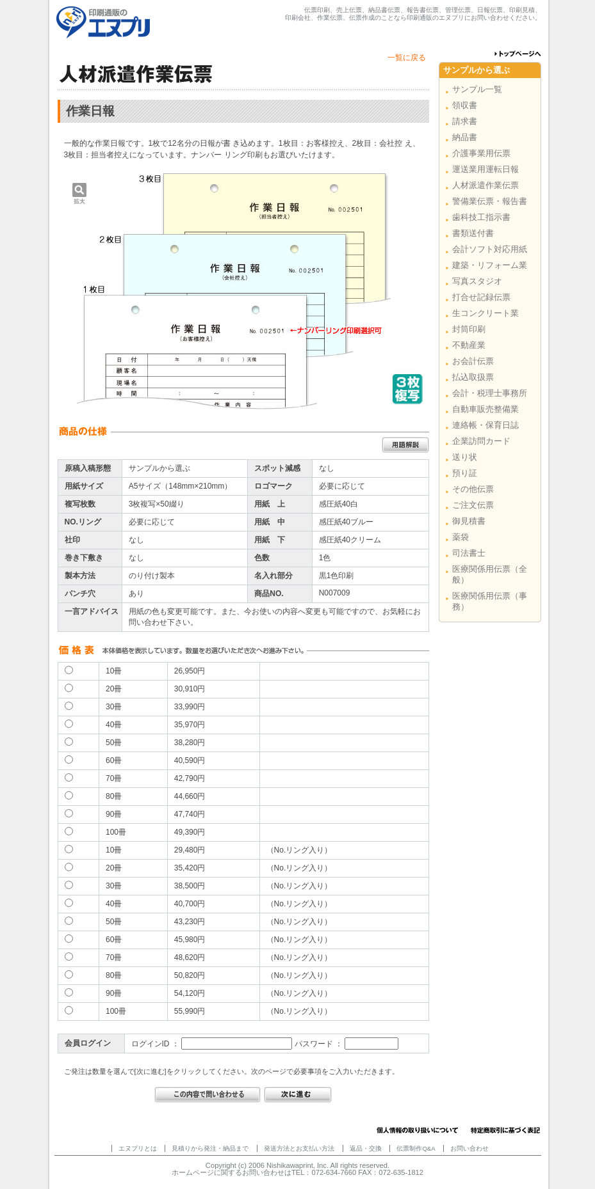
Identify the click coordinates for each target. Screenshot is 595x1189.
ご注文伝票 (473, 505)
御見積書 (468, 521)
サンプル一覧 (477, 89)
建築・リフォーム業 (489, 265)
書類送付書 (473, 233)
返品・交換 (366, 1148)
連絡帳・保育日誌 (485, 425)
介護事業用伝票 (481, 153)
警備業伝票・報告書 (489, 201)
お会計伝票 (473, 361)
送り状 (464, 457)
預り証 (464, 473)
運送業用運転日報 (485, 169)
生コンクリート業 (485, 313)
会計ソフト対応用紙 (489, 249)
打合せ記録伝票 (481, 297)
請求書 (464, 121)
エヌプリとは (137, 1148)
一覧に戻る (406, 57)
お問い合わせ (469, 1148)
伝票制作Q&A (415, 1148)
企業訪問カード (481, 441)
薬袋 (460, 537)
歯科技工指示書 (481, 217)
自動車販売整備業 (485, 409)
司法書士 (468, 553)
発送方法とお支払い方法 (299, 1148)
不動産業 (468, 345)
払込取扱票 (473, 377)
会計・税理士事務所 (489, 393)
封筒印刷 (468, 329)
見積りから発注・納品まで (210, 1148)
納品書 (464, 137)
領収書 (464, 105)
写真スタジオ (477, 281)
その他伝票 (473, 489)
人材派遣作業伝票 (485, 185)
